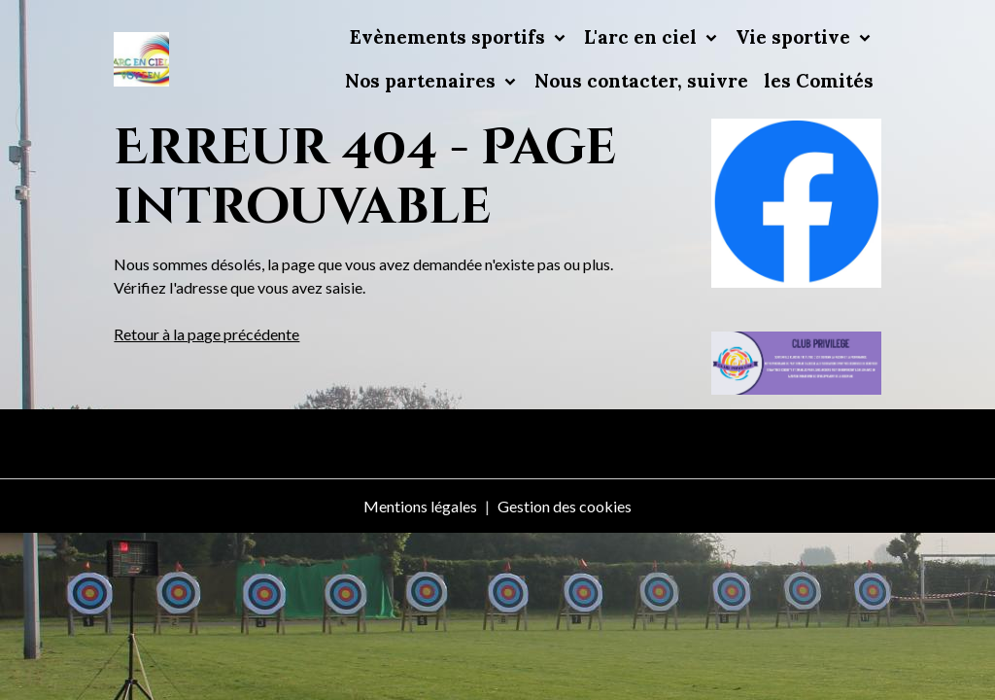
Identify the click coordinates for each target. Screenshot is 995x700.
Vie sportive (795, 37)
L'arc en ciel (643, 37)
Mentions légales (420, 506)
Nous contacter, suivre (641, 80)
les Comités (819, 80)
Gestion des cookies (565, 506)
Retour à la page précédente (206, 334)
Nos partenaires (422, 80)
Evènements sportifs (450, 37)
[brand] (141, 60)
